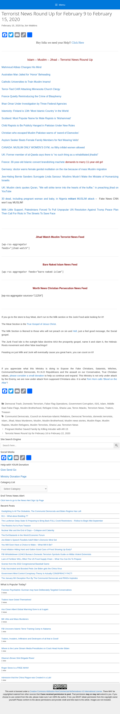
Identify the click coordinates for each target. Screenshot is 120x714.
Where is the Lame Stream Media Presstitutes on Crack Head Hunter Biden (35, 648)
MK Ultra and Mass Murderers (14, 619)
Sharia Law (65, 408)
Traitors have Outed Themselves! (16, 599)
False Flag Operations (56, 403)
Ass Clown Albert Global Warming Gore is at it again (24, 609)
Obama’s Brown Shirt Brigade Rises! (17, 658)
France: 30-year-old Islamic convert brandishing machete (52, 162)
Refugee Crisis (50, 408)
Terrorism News (96, 408)
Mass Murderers (23, 420)
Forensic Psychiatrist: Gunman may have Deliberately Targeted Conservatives (36, 590)
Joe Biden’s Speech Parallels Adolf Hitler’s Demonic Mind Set (29, 540)
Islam (103, 403)
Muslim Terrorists (39, 424)
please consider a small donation (27, 375)
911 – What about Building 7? (14, 516)
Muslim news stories (75, 420)
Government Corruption (81, 403)
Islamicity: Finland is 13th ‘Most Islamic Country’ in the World (35, 111)
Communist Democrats (17, 416)
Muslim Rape (94, 420)
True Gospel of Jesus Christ (41, 324)
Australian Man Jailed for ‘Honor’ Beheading (26, 74)
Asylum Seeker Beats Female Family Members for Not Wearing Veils (40, 140)
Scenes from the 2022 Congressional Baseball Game (25, 564)
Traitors (109, 408)
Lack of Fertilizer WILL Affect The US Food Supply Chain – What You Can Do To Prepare (41, 559)
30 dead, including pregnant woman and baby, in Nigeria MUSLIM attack (48, 198)
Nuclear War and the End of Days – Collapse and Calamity (27, 530)
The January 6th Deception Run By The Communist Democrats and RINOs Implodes (39, 578)
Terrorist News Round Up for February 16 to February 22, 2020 (37, 433)
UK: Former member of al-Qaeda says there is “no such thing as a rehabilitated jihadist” (50, 154)
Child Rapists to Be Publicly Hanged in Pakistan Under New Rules (38, 125)
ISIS (97, 403)
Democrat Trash (13, 403)
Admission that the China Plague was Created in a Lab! (26, 677)
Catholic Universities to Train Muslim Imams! (26, 81)
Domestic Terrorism (33, 403)
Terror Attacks (79, 408)
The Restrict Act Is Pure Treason (16, 525)
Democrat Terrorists (81, 416)
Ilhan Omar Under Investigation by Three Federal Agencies (34, 103)
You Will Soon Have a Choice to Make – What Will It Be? (26, 545)
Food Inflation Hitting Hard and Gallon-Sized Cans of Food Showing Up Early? (36, 549)
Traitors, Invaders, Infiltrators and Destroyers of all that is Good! (29, 638)
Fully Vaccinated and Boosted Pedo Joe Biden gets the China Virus (31, 568)
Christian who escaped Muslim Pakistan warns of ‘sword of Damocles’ (40, 133)
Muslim (37, 420)
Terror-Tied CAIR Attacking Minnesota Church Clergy (31, 89)
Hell (75, 331)
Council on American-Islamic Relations (50, 416)
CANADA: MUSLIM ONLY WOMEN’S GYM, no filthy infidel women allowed (43, 147)
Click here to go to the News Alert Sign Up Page (22, 500)
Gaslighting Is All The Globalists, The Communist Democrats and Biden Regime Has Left (41, 511)
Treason (6, 412)
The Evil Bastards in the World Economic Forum (23, 535)
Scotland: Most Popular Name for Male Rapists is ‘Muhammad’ (36, 118)
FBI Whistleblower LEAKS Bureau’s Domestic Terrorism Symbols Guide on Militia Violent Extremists (46, 554)
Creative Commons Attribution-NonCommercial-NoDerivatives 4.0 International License (66, 691)
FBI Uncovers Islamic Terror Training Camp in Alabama (26, 629)
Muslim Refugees (20, 424)
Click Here (78, 42)
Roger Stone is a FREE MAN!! (15, 668)
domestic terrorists (102, 416)
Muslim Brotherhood (30, 408)
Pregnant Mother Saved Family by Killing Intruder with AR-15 (36, 429)
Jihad (11, 420)
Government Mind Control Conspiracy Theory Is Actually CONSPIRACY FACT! (36, 573)
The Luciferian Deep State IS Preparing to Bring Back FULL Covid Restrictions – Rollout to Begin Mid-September (52, 521)
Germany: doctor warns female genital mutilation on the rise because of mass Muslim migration (54, 169)
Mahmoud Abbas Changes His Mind (21, 67)
